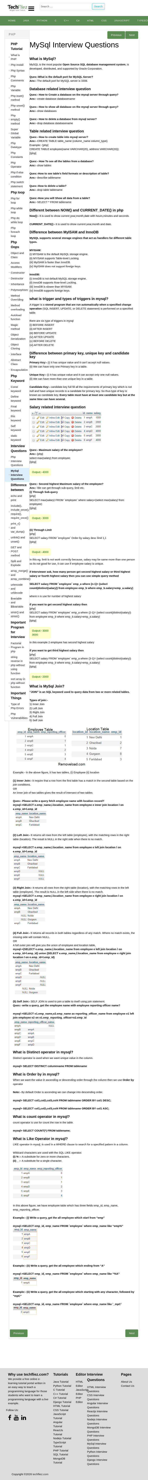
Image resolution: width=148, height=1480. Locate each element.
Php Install (17, 64)
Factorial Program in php (17, 647)
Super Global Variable (15, 133)
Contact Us (127, 1385)
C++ (66, 20)
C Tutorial (59, 1389)
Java (26, 20)
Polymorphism (19, 289)
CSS (104, 20)
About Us (126, 1381)
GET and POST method (16, 551)
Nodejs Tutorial (62, 1438)
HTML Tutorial (61, 1405)
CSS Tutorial (60, 1410)
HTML (90, 20)
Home (12, 20)
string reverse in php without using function (18, 665)
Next (132, 34)
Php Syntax (18, 70)
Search (98, 6)
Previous (116, 34)
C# (78, 20)
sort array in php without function (18, 683)
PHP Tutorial (60, 1450)
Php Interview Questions (17, 461)
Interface (16, 354)
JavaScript (122, 20)
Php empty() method (15, 119)
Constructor (18, 272)
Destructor (17, 278)
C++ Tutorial (60, 1393)
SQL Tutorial (60, 1454)
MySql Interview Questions (17, 474)
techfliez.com (40, 1474)
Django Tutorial (62, 1401)
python (42, 20)
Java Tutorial (60, 1381)
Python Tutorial (62, 1385)
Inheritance (17, 284)
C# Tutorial (59, 1397)
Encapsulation (19, 369)
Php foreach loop (15, 231)
